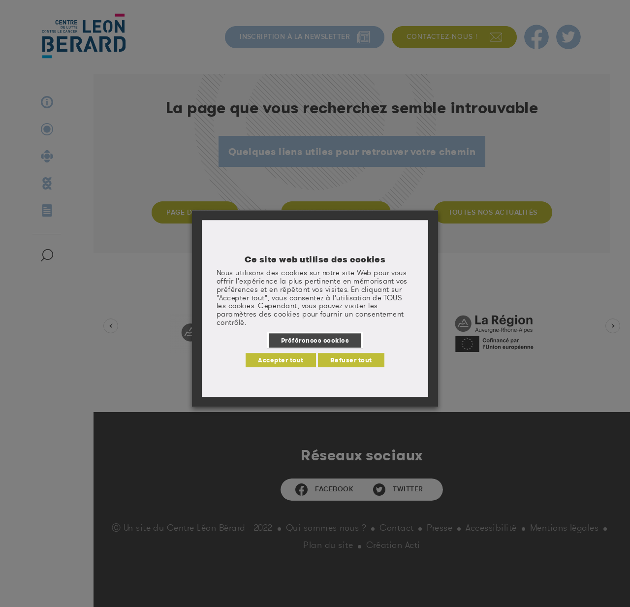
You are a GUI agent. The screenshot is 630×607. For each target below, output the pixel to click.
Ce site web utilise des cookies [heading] (315, 259)
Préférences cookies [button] (315, 340)
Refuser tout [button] (351, 360)
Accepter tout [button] (280, 360)
